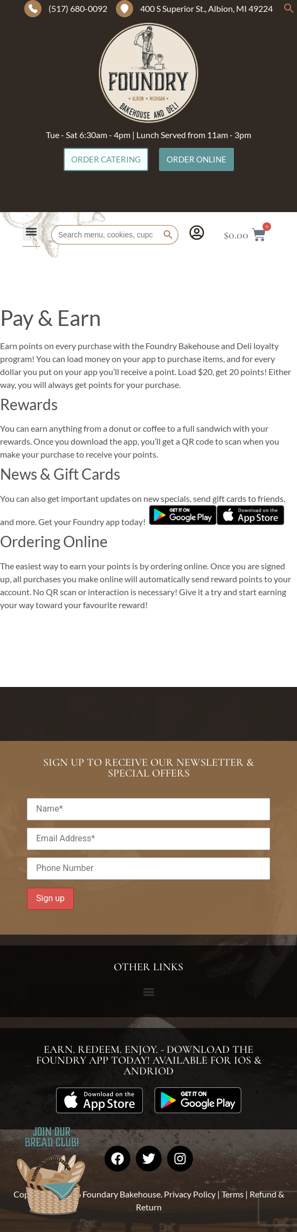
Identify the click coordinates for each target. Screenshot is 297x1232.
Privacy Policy (190, 1194)
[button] (289, 10)
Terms (233, 1194)
